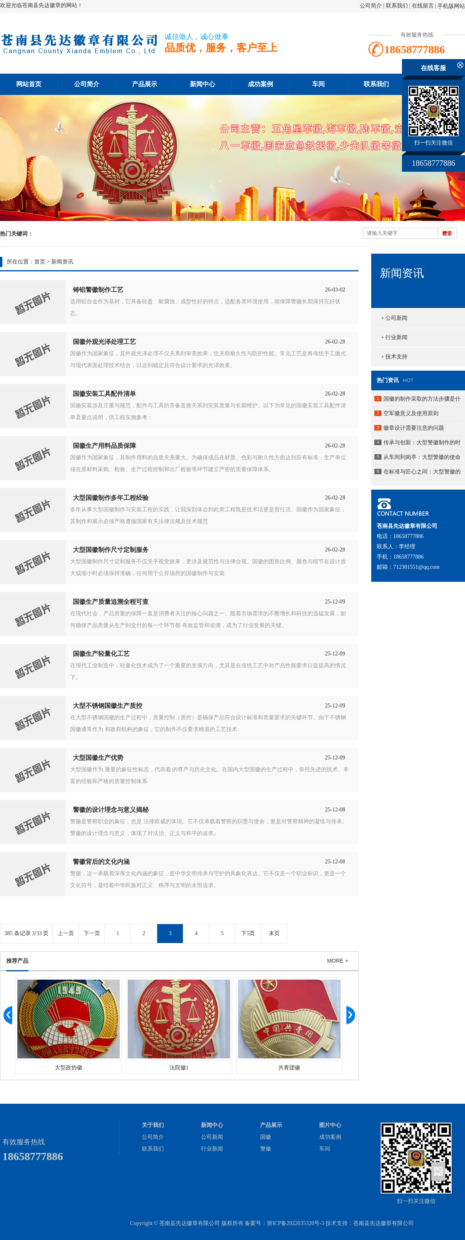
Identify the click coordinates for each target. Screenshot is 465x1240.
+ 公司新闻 (394, 318)
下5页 (248, 933)
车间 (318, 84)
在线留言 (423, 6)
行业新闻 (212, 1149)
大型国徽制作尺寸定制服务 (111, 549)
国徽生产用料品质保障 (104, 445)
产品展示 (144, 84)
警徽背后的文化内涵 (101, 861)
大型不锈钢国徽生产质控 (107, 705)
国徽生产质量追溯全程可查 (111, 601)
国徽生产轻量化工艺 (101, 653)
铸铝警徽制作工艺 (98, 289)
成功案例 (260, 84)
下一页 (92, 933)
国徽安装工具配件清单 (104, 393)
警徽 (265, 1149)
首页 (39, 262)
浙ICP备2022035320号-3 (295, 1223)
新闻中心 (202, 84)
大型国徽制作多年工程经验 (111, 497)
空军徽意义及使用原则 (411, 413)
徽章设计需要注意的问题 (413, 428)
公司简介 (371, 6)
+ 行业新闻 (394, 337)
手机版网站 (451, 6)
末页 (274, 933)
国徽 (265, 1137)
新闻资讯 (62, 262)
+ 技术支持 (394, 357)
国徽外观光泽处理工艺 (104, 341)
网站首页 (28, 84)
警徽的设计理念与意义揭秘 (111, 809)
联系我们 (397, 6)
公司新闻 (212, 1137)
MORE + (337, 961)
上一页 (66, 933)
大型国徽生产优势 (98, 757)
